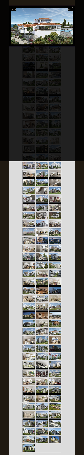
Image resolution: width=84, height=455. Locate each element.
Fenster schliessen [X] (68, 7)
